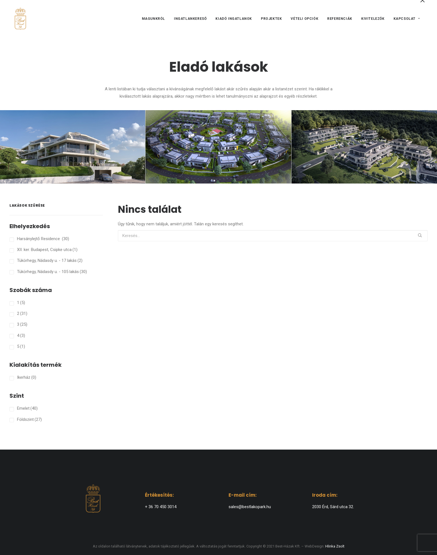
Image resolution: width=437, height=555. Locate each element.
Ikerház (26, 377)
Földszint (29, 419)
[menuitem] (155, 24)
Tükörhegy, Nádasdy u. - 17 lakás (49, 260)
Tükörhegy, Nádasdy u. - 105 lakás (52, 271)
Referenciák (339, 24)
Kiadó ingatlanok (233, 24)
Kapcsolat (406, 24)
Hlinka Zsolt (334, 546)
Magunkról (153, 24)
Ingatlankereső (190, 24)
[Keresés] (273, 235)
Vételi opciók (304, 24)
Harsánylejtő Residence (43, 238)
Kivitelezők (373, 24)
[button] (420, 235)
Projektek (271, 24)
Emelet (27, 408)
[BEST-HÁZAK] (18, 24)
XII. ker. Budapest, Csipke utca (47, 249)
